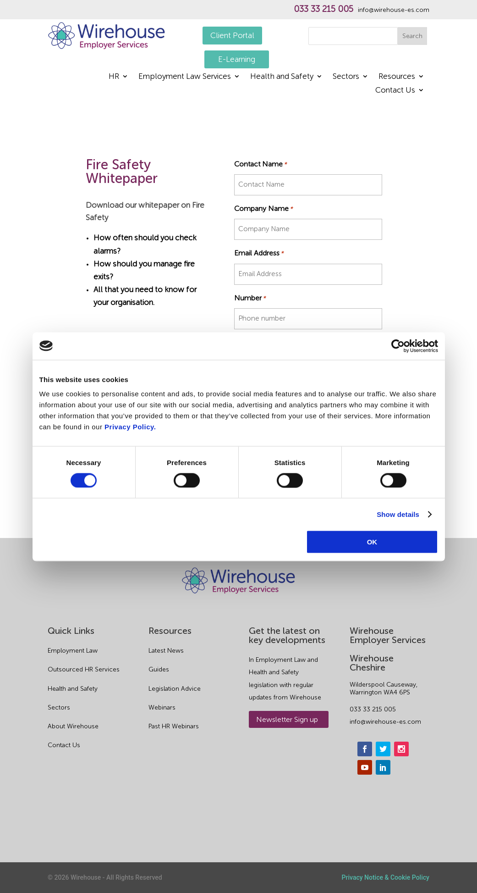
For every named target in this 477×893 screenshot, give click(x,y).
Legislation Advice (174, 689)
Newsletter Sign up (287, 719)
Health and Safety (281, 77)
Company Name (263, 208)
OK (372, 542)
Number (249, 298)
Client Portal (232, 35)
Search (412, 36)
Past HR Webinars (173, 726)
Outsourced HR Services (84, 669)
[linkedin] (383, 767)
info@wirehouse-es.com (393, 10)
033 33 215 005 (323, 9)
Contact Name (260, 164)
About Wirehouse (73, 726)
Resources (396, 77)
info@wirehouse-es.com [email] (385, 722)
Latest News (166, 650)
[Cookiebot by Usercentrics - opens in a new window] (398, 346)
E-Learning (236, 59)
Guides (158, 669)
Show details (398, 514)
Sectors (346, 77)
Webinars (161, 707)
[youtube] (364, 767)
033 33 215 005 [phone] (373, 709)
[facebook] (364, 749)
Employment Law (73, 650)
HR (114, 77)
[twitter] (383, 749)
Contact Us (395, 90)
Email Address (258, 253)
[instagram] (401, 749)
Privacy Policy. (130, 427)
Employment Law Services (184, 77)
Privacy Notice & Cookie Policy (385, 877)
